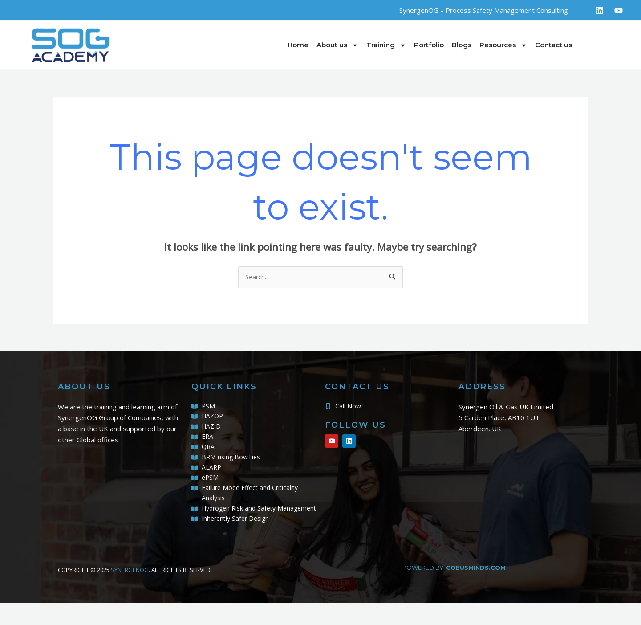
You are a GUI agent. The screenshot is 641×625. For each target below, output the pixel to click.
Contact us (553, 45)
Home (298, 45)
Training (386, 45)
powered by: (454, 588)
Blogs (461, 45)
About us (337, 45)
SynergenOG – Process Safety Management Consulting (483, 10)
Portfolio (429, 45)
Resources (503, 45)
